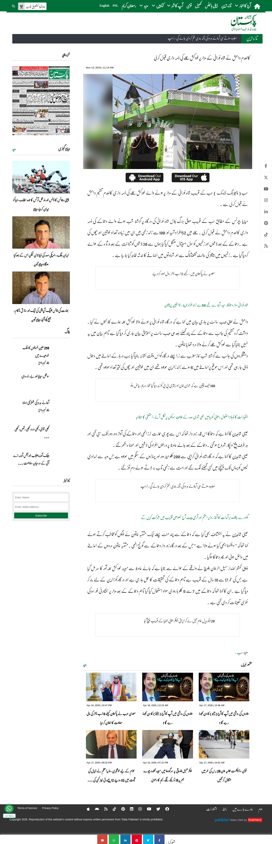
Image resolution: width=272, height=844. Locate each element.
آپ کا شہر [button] (175, 5)
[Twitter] (155, 808)
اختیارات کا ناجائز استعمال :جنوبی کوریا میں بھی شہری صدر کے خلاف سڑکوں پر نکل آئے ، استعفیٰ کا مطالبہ (191, 416)
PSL (115, 5)
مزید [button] (143, 5)
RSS (266, 246)
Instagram (266, 200)
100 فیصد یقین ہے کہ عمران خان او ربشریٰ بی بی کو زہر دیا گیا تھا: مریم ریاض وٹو (172, 385)
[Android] (94, 808)
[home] (258, 6)
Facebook (266, 166)
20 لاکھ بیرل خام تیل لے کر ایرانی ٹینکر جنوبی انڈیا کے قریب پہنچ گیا (179, 620)
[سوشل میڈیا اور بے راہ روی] (60, 382)
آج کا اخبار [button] (243, 5)
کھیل (198, 5)
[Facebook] (164, 808)
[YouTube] (146, 808)
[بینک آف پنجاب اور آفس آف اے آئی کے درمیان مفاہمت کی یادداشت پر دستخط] (60, 462)
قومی (189, 5)
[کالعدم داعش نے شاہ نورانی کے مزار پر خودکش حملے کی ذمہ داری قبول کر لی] (159, 839)
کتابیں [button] (158, 5)
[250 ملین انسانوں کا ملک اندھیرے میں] (60, 354)
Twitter (266, 177)
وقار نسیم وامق (43, 362)
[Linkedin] (129, 808)
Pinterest (266, 223)
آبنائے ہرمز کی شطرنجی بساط (35, 402)
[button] (13, 5)
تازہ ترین (226, 5)
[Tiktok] (112, 808)
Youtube (266, 189)
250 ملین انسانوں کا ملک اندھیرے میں (35, 351)
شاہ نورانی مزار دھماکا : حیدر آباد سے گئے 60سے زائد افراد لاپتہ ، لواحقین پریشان (206, 304)
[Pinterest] (120, 808)
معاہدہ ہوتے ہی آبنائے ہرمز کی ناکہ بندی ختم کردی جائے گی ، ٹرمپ (202, 38)
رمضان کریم (129, 5)
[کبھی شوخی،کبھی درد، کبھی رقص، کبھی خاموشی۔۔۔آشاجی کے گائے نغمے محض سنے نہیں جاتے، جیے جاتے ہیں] (60, 435)
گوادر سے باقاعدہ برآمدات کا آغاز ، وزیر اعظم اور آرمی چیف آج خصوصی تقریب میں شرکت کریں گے (194, 517)
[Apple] (86, 808)
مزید (85, 664)
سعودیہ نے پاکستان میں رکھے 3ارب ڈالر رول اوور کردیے (183, 273)
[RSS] (103, 808)
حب (240, 652)
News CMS (237, 820)
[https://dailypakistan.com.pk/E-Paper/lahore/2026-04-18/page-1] (41, 100)
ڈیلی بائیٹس (211, 5)
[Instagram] (138, 808)
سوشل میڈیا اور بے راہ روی (35, 376)
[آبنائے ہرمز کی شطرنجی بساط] (60, 409)
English (104, 5)
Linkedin (266, 211)
